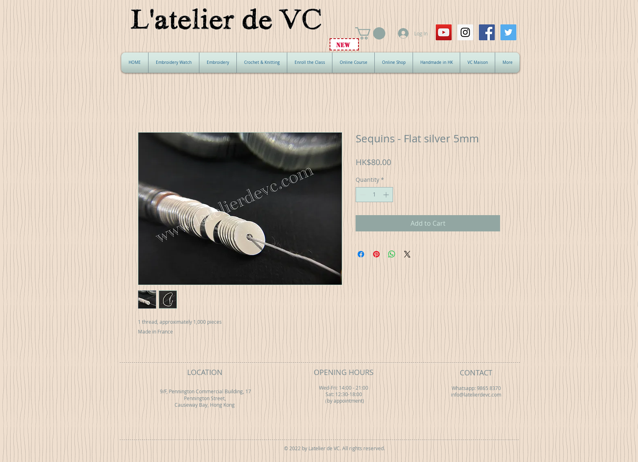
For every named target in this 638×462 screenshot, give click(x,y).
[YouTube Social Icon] (444, 32)
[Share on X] (407, 254)
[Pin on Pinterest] (376, 254)
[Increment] (387, 194)
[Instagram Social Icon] (465, 32)
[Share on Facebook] (361, 254)
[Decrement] (362, 194)
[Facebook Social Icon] (487, 32)
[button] (370, 33)
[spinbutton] (374, 194)
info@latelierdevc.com (476, 395)
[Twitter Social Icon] (508, 32)
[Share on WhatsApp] (392, 254)
